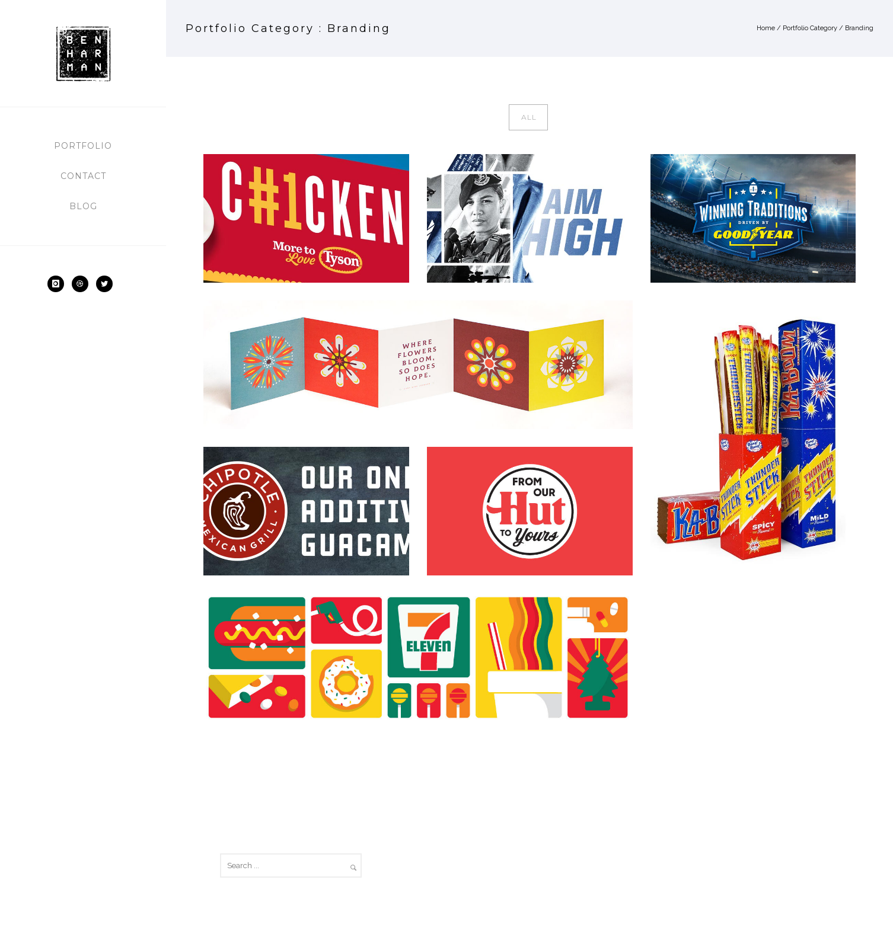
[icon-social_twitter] (107, 284)
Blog (83, 206)
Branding (859, 28)
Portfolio (83, 145)
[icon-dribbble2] (83, 284)
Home (766, 28)
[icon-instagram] (58, 284)
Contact (83, 176)
